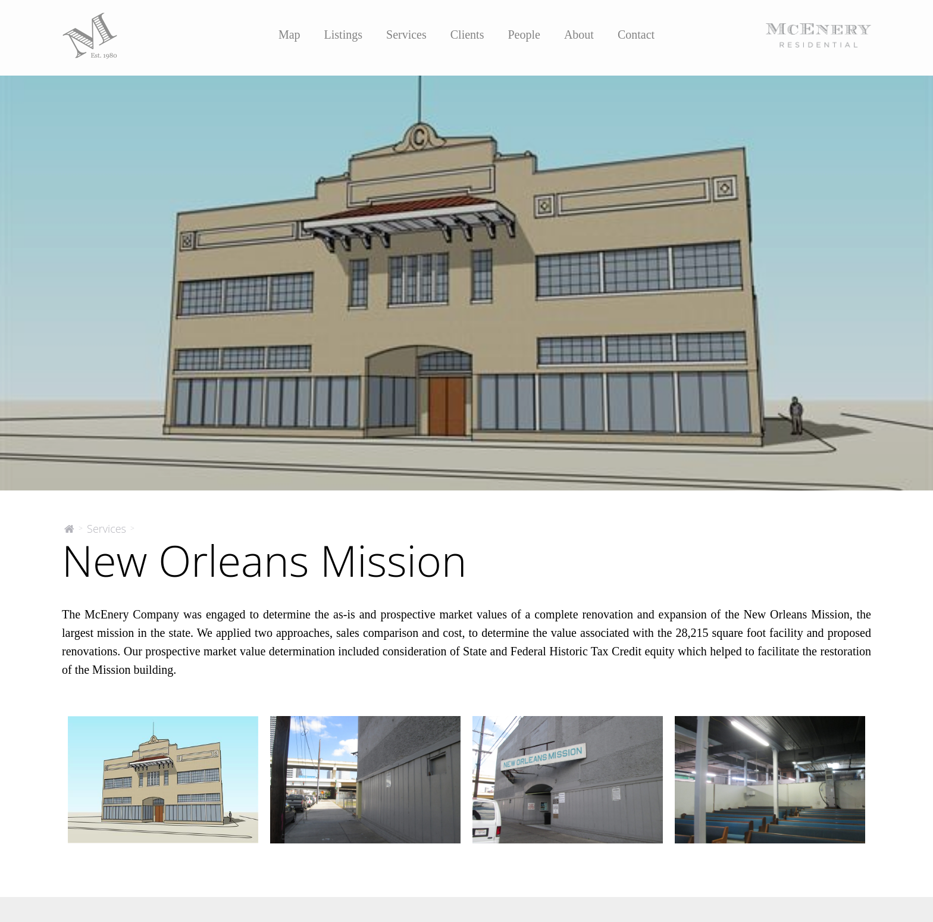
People (524, 34)
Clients (467, 34)
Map (289, 34)
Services (406, 34)
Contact (636, 34)
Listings (343, 34)
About (579, 34)
